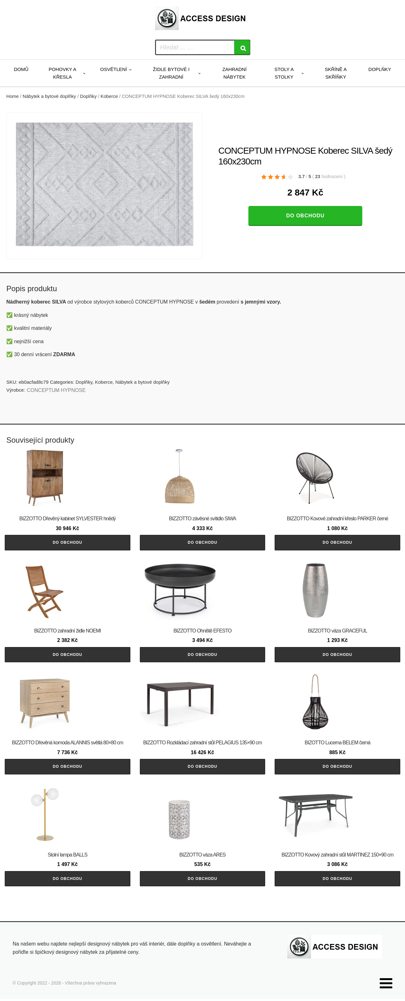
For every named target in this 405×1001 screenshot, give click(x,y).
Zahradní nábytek (234, 73)
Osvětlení (113, 69)
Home (12, 96)
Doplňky (379, 69)
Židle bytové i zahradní (171, 73)
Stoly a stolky (284, 73)
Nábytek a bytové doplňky (49, 96)
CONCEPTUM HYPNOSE (56, 390)
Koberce (109, 96)
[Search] (242, 47)
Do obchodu (305, 215)
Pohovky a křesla (62, 73)
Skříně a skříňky (335, 73)
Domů (21, 69)
